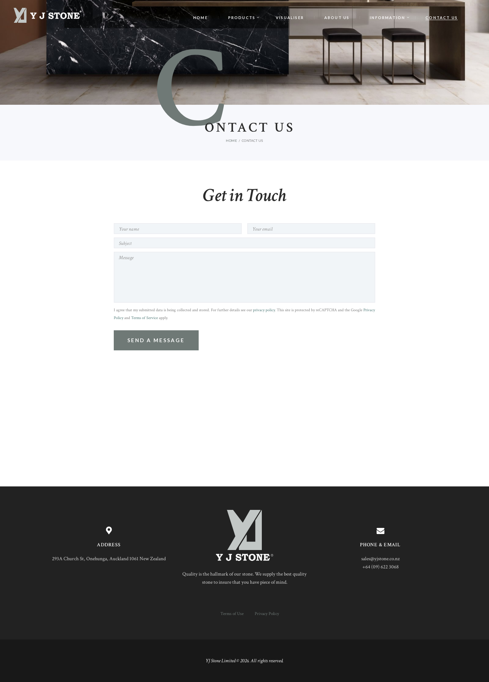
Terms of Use (231, 614)
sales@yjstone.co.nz (380, 558)
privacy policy (264, 310)
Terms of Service (144, 317)
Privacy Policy (267, 614)
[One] (244, 432)
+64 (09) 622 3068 (380, 567)
